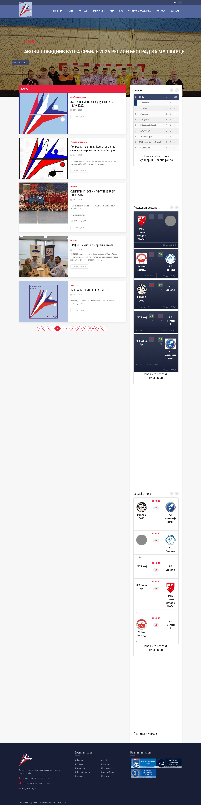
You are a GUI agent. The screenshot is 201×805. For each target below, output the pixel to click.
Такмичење (98, 11)
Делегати (105, 764)
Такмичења (80, 768)
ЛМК (112, 11)
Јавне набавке (107, 772)
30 (99, 328)
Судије (104, 760)
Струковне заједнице (139, 11)
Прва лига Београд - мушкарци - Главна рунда (156, 158)
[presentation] (172, 90)
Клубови (83, 11)
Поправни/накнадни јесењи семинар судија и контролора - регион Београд (92, 148)
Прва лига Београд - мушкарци (156, 376)
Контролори (106, 768)
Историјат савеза (82, 772)
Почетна (57, 11)
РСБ (121, 11)
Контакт (175, 11)
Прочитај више (79, 117)
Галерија (160, 11)
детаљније (169, 245)
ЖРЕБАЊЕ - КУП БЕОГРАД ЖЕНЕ (89, 290)
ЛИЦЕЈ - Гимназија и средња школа (91, 245)
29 (93, 328)
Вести (70, 11)
